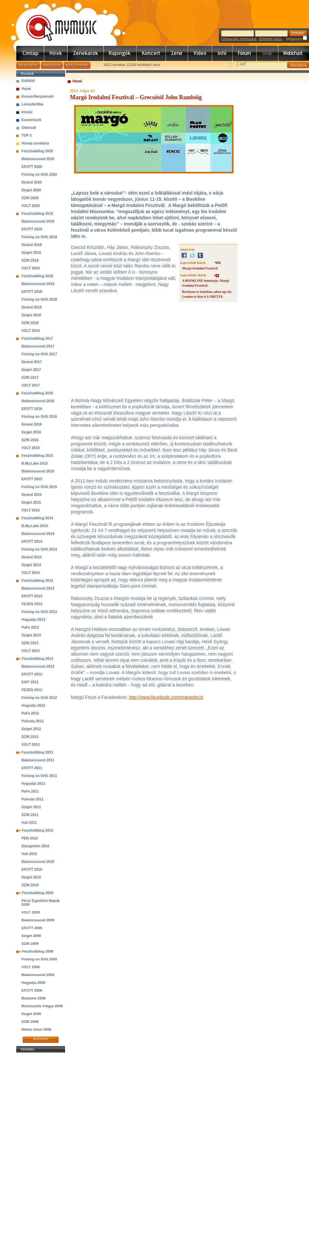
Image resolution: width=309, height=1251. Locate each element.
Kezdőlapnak (52, 65)
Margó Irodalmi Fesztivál (200, 268)
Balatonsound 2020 (37, 159)
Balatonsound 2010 (37, 861)
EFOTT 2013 (31, 596)
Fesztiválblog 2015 (37, 455)
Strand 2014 (31, 557)
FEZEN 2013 (31, 604)
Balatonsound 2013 (37, 588)
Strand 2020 (31, 182)
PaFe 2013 (30, 627)
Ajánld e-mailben (77, 65)
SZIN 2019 (30, 260)
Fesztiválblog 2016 (37, 393)
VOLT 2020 (30, 206)
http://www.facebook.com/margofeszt (166, 697)
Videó (200, 53)
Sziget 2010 (31, 877)
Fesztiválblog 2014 (37, 518)
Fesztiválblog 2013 (37, 580)
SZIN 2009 (30, 943)
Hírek (56, 53)
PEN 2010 (29, 838)
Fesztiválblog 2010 (37, 830)
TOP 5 (26, 135)
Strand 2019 (31, 245)
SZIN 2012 (30, 737)
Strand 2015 (31, 494)
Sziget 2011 (31, 807)
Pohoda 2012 (32, 721)
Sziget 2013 (31, 635)
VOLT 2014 (30, 573)
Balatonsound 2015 (37, 471)
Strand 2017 (31, 362)
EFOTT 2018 (31, 291)
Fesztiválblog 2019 (37, 213)
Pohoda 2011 (32, 799)
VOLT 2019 (30, 268)
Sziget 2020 (31, 190)
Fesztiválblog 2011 (37, 752)
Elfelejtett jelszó (270, 39)
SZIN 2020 (30, 198)
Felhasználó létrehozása (238, 39)
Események (31, 120)
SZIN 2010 (30, 885)
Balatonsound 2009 (37, 920)
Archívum (40, 1038)
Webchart (293, 53)
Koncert (151, 53)
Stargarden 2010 (35, 846)
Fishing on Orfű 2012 (39, 698)
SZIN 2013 (30, 643)
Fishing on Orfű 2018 (39, 299)
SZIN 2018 (30, 323)
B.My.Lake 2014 (34, 526)
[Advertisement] (40, 1151)
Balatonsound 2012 (37, 666)
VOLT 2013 (30, 651)
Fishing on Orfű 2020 (39, 174)
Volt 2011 (29, 822)
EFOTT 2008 (31, 990)
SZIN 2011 (30, 815)
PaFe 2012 (30, 713)
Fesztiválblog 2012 (37, 658)
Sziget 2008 (31, 1014)
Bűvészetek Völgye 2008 (42, 1006)
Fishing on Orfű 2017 (39, 354)
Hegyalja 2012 (33, 705)
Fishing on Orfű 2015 (39, 487)
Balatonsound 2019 (37, 221)
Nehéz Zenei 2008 (36, 1029)
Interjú (27, 112)
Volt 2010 (29, 854)
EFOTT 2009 (31, 928)
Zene (177, 53)
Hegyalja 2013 (33, 619)
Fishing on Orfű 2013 (39, 612)
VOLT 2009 (30, 912)
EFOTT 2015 (31, 479)
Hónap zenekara (35, 143)
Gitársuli (28, 127)
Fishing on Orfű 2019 (39, 237)
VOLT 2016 (30, 448)
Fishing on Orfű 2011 (39, 776)
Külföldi (28, 81)
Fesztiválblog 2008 (37, 951)
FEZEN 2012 (31, 690)
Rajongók (120, 53)
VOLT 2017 (30, 385)
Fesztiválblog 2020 (37, 151)
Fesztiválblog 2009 (37, 893)
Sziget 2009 (31, 936)
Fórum (245, 53)
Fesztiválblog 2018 (37, 276)
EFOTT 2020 (31, 167)
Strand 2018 (31, 307)
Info (222, 53)
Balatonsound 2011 (37, 760)
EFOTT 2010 (31, 869)
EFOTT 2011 (31, 768)
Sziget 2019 (31, 252)
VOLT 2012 (30, 744)
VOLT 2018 (30, 331)
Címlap (30, 53)
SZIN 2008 (30, 1022)
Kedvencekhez (28, 65)
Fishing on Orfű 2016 (39, 416)
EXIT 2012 (29, 682)
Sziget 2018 (31, 315)
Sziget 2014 (31, 565)
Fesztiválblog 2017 (37, 338)
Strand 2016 (31, 424)
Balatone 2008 (33, 998)
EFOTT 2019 (31, 229)
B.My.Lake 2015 (34, 463)
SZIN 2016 (30, 440)
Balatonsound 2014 (37, 534)
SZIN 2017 (30, 377)
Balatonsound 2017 (37, 346)
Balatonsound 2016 (37, 401)
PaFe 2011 (30, 791)
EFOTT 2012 (31, 674)
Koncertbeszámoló (37, 96)
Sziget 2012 (31, 729)
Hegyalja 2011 (33, 783)
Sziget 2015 (31, 502)
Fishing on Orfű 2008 (39, 959)
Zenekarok (86, 53)
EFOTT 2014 (31, 541)
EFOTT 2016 (31, 409)
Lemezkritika (32, 104)
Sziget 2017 (31, 370)
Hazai (26, 88)
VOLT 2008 (30, 967)
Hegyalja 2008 (33, 983)
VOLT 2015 (30, 510)
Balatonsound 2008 (37, 975)
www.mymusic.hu (56, 21)
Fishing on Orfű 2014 (39, 549)
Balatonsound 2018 (37, 284)
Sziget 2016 (31, 432)
